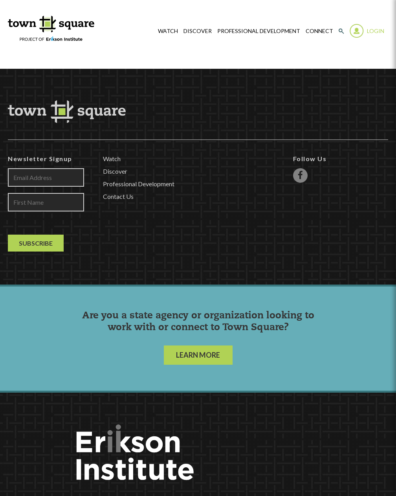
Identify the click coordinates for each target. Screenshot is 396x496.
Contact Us (118, 196)
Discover (197, 31)
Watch (112, 158)
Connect (319, 31)
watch (168, 31)
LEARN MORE (198, 355)
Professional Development (258, 31)
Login (375, 31)
